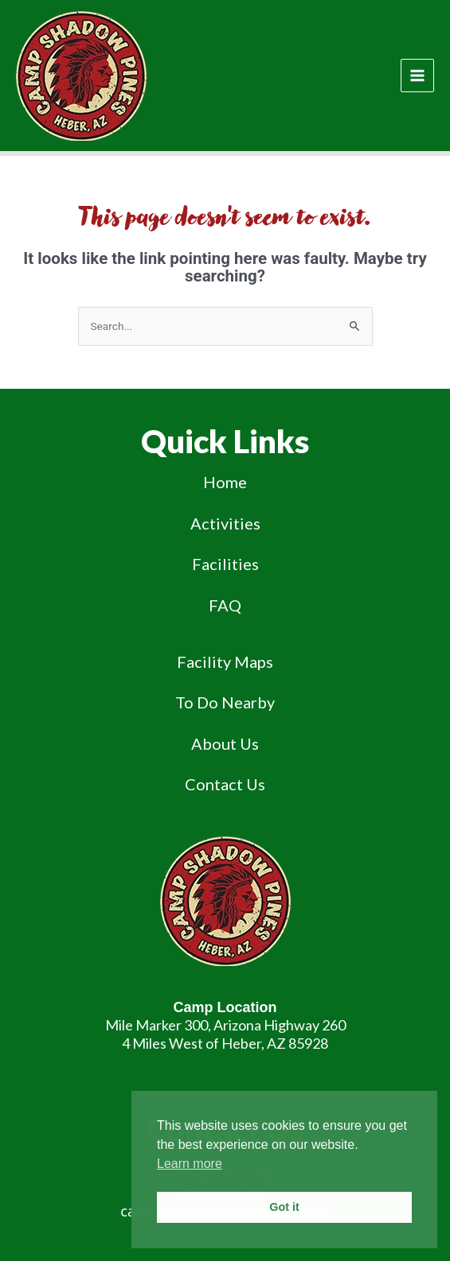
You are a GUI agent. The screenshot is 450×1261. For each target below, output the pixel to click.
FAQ (225, 605)
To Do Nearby (225, 702)
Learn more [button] (189, 1163)
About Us (225, 743)
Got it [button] (284, 1207)
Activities (225, 523)
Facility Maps (225, 661)
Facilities (225, 563)
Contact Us (225, 783)
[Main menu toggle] (418, 76)
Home (225, 481)
